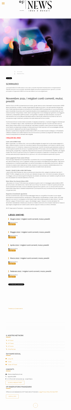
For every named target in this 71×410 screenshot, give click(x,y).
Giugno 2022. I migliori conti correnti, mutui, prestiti (30, 219)
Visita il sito (12, 396)
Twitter (9, 361)
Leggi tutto (12, 224)
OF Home (9, 346)
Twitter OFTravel (11, 364)
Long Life (9, 358)
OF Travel (9, 343)
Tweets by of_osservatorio (15, 308)
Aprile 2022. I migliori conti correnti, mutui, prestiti (29, 245)
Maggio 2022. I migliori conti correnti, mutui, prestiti (30, 232)
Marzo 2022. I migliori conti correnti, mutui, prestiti (29, 258)
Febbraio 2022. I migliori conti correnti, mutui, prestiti (30, 271)
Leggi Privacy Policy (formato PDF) (48, 392)
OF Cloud (9, 340)
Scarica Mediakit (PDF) (15, 382)
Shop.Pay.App (11, 349)
